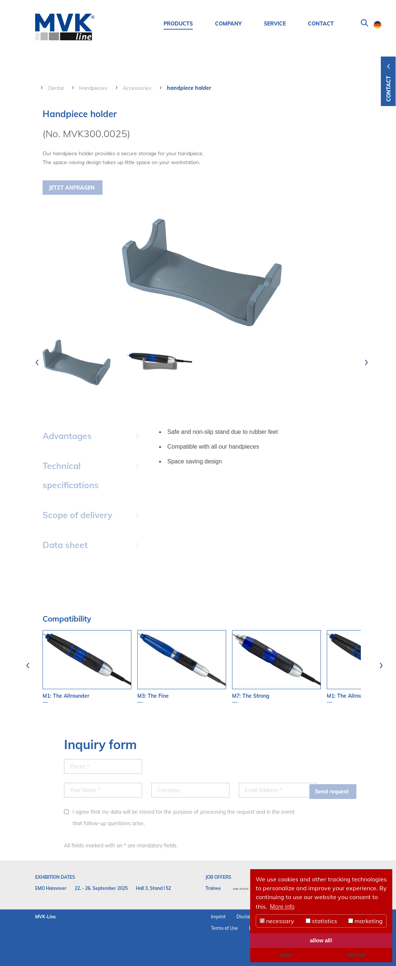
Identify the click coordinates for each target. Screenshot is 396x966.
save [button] (286, 955)
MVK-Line (45, 916)
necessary (277, 921)
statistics (321, 921)
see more (240, 888)
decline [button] (357, 955)
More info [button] (282, 907)
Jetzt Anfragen (72, 187)
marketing (365, 921)
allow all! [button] (321, 940)
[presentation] (37, 362)
